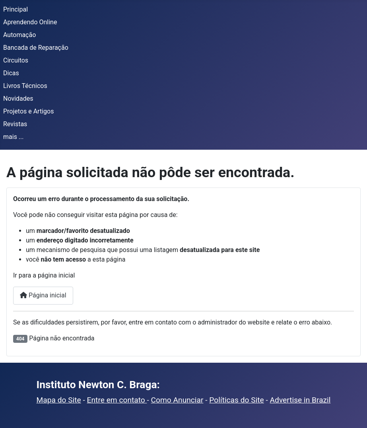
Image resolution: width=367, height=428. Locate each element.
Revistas (15, 124)
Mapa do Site (59, 400)
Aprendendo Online (30, 22)
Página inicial (43, 295)
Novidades (18, 98)
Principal (15, 9)
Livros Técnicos (25, 86)
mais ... (13, 137)
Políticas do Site (236, 400)
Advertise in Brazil (300, 400)
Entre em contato (117, 400)
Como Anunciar (177, 400)
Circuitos (15, 60)
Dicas (11, 73)
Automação (19, 35)
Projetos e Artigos (28, 111)
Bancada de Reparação (35, 47)
